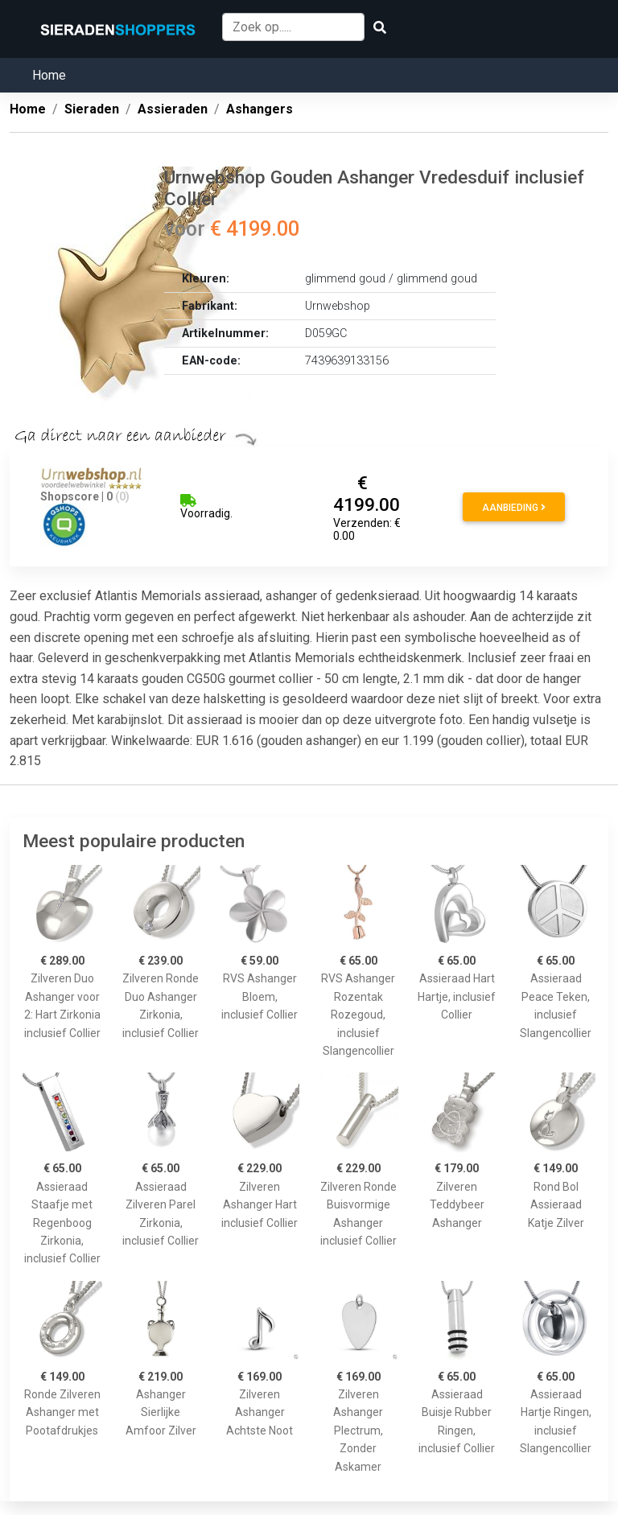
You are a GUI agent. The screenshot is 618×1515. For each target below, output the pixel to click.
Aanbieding (514, 507)
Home (49, 75)
